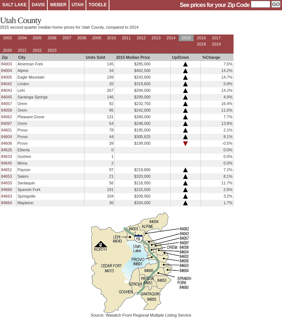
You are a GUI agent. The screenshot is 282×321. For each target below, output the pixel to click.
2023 (51, 50)
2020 (7, 50)
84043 (6, 90)
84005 (6, 77)
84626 (6, 150)
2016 (201, 38)
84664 (6, 203)
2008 (81, 38)
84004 (6, 70)
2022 (37, 50)
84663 (6, 196)
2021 (22, 50)
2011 (126, 38)
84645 (6, 163)
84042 (6, 84)
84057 (6, 103)
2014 (170, 38)
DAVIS (38, 4)
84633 (6, 156)
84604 (6, 136)
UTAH (77, 4)
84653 (6, 176)
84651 (6, 169)
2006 (51, 38)
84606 (6, 143)
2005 (37, 38)
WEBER (58, 4)
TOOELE (97, 4)
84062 (6, 117)
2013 (156, 38)
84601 (6, 130)
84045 (6, 97)
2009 (96, 38)
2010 (111, 38)
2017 (216, 38)
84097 (6, 123)
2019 (216, 44)
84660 (6, 189)
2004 (22, 38)
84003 (6, 64)
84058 (6, 110)
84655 (6, 183)
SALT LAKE (14, 4)
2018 (201, 44)
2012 (141, 38)
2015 (186, 38)
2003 (7, 38)
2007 (66, 38)
